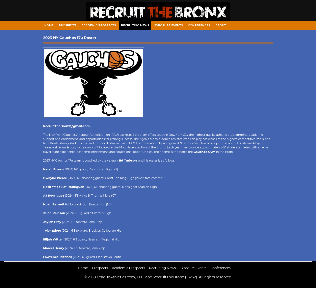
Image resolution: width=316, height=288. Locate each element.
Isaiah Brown (53, 169)
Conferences (199, 25)
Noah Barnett (53, 204)
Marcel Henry (53, 248)
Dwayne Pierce (55, 178)
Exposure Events (168, 25)
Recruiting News (135, 25)
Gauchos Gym (204, 152)
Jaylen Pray (52, 222)
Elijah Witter (53, 239)
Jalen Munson (54, 213)
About (220, 25)
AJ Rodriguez (53, 195)
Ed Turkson (128, 160)
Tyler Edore (52, 230)
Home (49, 25)
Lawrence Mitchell (57, 257)
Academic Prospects (98, 25)
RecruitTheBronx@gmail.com (66, 126)
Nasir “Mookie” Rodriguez (63, 187)
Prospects (67, 25)
